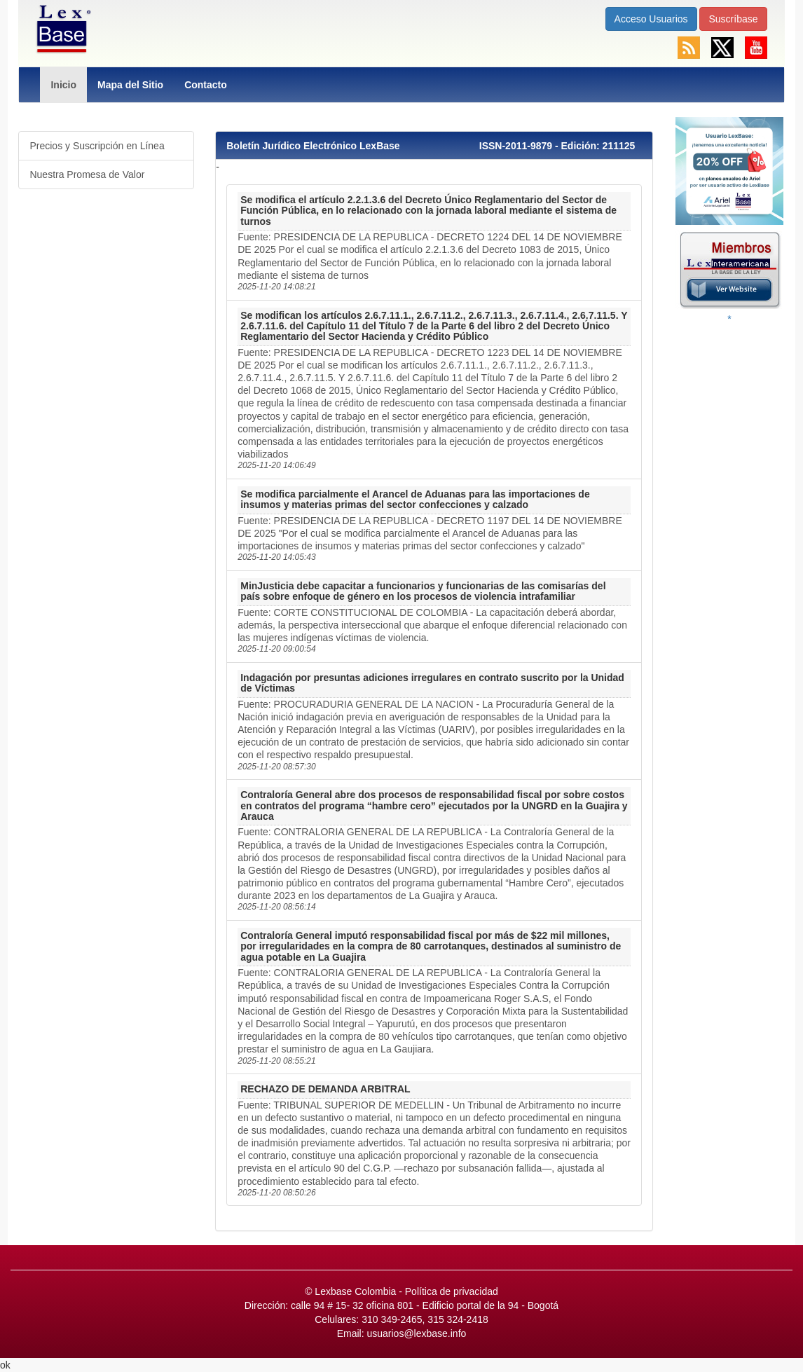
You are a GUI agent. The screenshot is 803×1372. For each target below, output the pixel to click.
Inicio (63, 84)
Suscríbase (732, 19)
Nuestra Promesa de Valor (86, 174)
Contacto (205, 84)
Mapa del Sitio (130, 84)
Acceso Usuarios (651, 19)
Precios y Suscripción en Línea (96, 145)
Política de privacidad (451, 1291)
